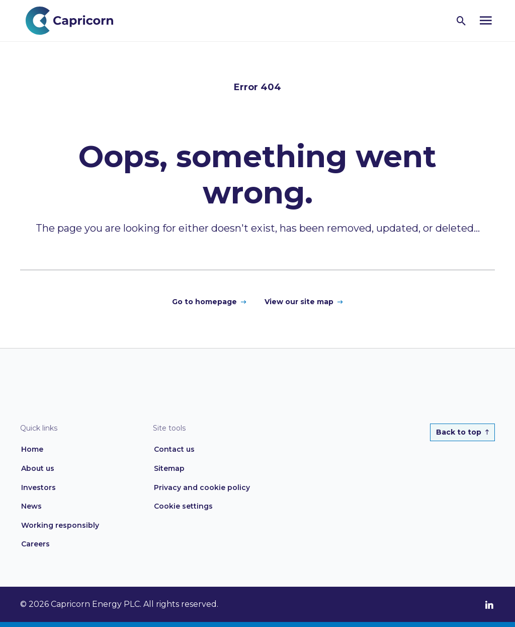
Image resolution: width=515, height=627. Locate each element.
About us (37, 468)
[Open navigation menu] (486, 21)
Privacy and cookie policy (202, 487)
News (31, 506)
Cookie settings (183, 506)
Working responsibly (60, 525)
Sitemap (169, 468)
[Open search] (461, 20)
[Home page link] (74, 20)
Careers (35, 543)
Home (32, 449)
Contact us (174, 449)
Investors (38, 487)
